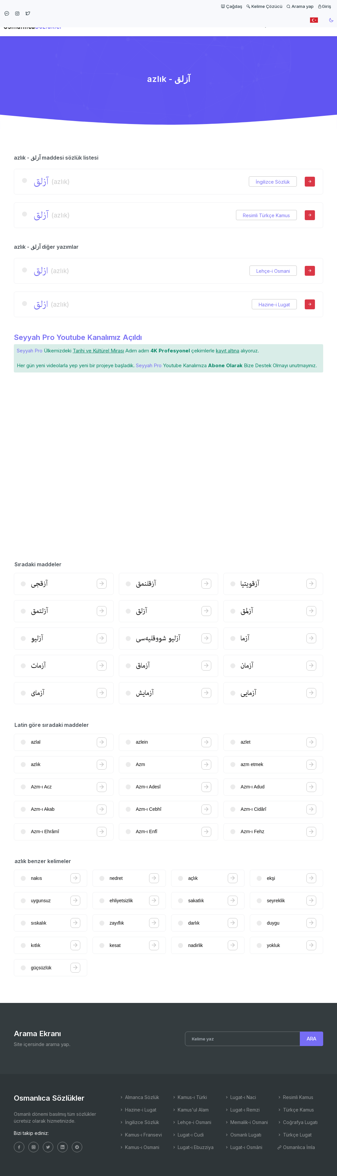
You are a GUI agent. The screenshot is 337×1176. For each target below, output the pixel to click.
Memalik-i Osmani (246, 1122)
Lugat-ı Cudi (188, 1135)
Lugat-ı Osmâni (243, 1147)
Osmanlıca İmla (296, 1147)
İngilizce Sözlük (273, 182)
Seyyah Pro (29, 350)
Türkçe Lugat (294, 1135)
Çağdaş (231, 6)
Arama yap (300, 6)
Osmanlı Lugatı (242, 1135)
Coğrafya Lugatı (297, 1122)
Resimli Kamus (295, 1097)
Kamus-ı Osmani (139, 1147)
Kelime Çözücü (264, 6)
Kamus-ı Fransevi (140, 1135)
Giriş (324, 6)
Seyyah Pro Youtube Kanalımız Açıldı (78, 337)
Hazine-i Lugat (274, 304)
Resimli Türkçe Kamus (266, 215)
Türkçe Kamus (295, 1109)
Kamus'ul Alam (190, 1109)
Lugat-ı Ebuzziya (193, 1147)
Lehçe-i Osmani (273, 271)
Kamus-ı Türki (189, 1097)
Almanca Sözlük (139, 1097)
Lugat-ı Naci (240, 1097)
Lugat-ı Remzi (242, 1109)
